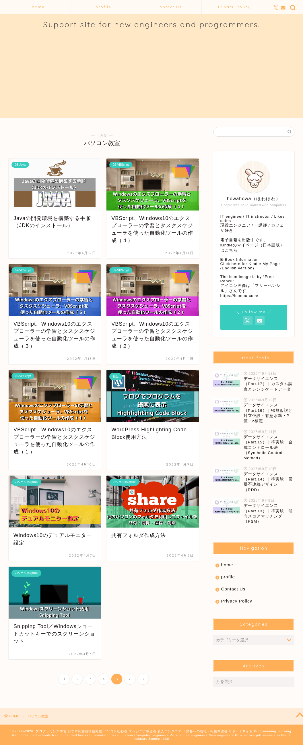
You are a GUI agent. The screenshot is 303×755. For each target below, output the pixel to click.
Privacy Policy (234, 7)
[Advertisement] (151, 78)
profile (103, 7)
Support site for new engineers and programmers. (151, 24)
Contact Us (169, 7)
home (38, 7)
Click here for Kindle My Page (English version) (250, 266)
